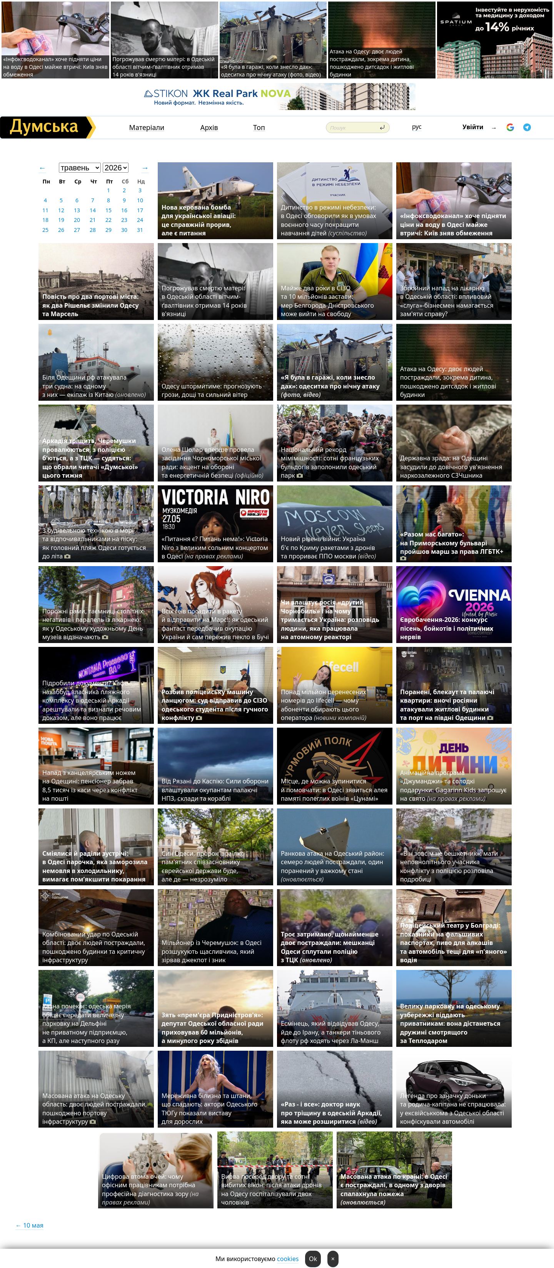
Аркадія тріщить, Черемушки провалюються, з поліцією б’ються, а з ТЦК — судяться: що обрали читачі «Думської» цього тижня (90, 458)
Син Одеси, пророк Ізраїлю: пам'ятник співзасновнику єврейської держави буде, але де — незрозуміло (203, 866)
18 (45, 219)
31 (140, 229)
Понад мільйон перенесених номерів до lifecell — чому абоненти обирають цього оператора (323, 705)
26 (61, 229)
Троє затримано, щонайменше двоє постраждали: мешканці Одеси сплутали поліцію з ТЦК (330, 947)
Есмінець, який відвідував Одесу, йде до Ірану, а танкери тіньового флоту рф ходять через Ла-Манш (330, 1032)
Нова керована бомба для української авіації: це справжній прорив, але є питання (199, 220)
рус (417, 126)
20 (77, 219)
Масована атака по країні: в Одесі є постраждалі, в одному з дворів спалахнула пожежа (393, 1189)
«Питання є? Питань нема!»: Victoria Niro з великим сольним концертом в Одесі (215, 547)
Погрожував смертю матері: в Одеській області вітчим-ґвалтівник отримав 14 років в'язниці (163, 66)
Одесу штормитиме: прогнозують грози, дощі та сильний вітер (212, 390)
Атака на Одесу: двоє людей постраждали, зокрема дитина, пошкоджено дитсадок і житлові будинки (372, 63)
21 (93, 219)
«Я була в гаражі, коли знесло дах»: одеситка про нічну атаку (330, 386)
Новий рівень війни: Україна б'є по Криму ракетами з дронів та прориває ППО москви (328, 547)
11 (45, 210)
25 (45, 229)
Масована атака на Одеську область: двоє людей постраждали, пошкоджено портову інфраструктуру (94, 1108)
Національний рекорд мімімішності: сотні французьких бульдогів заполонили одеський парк (330, 462)
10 (140, 200)
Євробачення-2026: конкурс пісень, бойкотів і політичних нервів (446, 628)
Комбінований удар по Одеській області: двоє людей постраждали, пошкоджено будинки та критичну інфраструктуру (93, 947)
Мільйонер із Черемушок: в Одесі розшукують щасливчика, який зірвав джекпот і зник (212, 951)
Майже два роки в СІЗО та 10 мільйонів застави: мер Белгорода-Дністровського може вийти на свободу (327, 301)
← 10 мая (29, 1225)
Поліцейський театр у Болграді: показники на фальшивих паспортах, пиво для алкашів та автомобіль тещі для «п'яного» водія (453, 942)
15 (108, 210)
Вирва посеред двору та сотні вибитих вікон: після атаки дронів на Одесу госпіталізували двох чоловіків (271, 1189)
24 (140, 219)
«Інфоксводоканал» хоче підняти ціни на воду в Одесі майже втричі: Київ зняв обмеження (55, 66)
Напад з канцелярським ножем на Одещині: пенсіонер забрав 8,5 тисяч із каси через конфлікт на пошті (89, 785)
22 (108, 219)
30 (124, 229)
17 (140, 210)
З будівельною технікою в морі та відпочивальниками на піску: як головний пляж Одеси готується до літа (94, 543)
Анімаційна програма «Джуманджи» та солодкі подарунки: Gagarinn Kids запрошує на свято (453, 785)
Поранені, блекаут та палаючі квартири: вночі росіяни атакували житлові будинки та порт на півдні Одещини (447, 705)
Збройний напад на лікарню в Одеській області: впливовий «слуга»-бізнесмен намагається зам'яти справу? (447, 301)
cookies (288, 1259)
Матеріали (147, 127)
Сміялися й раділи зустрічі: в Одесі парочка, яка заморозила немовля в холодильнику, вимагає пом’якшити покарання (94, 866)
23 (124, 219)
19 (61, 219)
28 (93, 229)
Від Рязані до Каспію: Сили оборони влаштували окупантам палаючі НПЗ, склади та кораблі (215, 790)
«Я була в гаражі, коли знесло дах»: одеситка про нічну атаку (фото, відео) (271, 70)
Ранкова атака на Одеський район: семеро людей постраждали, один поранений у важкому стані (332, 866)
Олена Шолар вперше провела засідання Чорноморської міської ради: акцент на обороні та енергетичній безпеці (213, 462)
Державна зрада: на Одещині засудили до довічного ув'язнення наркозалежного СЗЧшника (451, 467)
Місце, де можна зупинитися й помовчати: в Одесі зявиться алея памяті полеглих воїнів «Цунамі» (334, 790)
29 (108, 229)
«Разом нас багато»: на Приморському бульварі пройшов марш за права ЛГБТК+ (452, 546)
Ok (313, 1259)
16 (124, 210)
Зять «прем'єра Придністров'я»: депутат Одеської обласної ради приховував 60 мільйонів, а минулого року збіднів (213, 1028)
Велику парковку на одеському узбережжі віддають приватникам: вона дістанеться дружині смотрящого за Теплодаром (450, 1023)
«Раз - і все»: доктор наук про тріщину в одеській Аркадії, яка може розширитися (331, 1113)
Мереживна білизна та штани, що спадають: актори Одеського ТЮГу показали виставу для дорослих (209, 1108)
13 (77, 210)
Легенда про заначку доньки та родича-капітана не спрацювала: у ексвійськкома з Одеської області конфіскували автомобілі (453, 1108)
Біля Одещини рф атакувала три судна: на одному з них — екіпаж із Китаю (94, 386)
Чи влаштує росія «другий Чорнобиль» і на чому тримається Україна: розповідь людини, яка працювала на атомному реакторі (330, 619)
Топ (259, 127)
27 (77, 229)
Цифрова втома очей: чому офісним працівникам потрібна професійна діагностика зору (150, 1189)
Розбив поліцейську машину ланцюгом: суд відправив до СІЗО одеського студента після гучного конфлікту (215, 705)
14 (93, 210)
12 (61, 210)
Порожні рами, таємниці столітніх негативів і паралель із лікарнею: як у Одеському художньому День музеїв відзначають (92, 624)
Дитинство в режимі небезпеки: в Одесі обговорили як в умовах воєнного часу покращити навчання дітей (328, 220)
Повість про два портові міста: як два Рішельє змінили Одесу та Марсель (90, 305)
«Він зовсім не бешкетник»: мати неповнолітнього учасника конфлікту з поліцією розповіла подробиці (449, 866)
